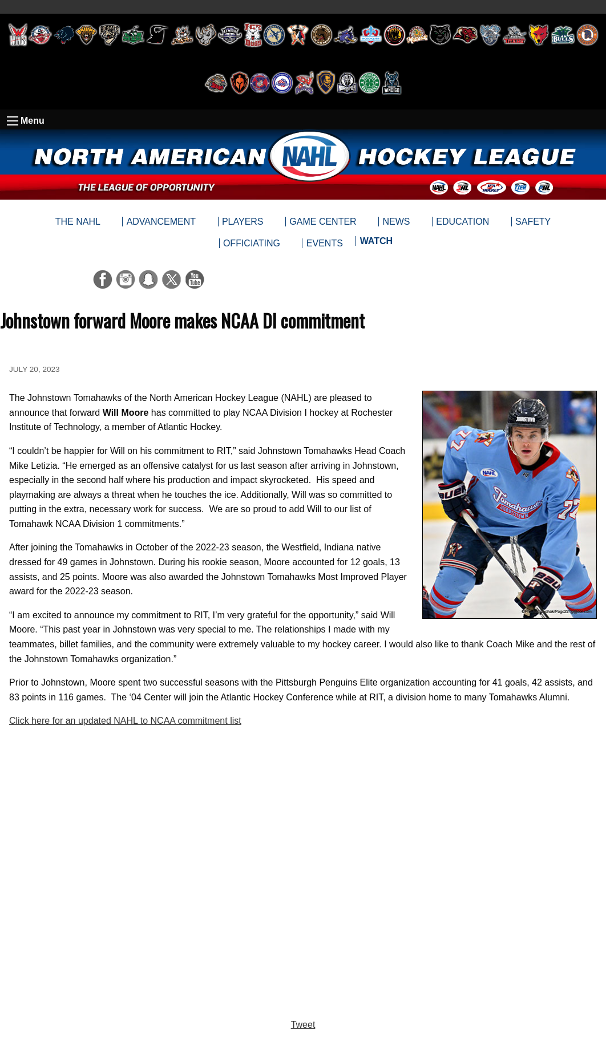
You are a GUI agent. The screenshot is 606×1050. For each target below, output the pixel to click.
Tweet (303, 1024)
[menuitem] (375, 243)
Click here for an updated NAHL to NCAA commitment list (125, 720)
